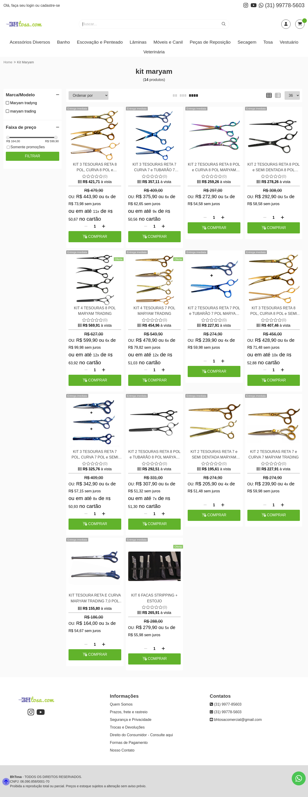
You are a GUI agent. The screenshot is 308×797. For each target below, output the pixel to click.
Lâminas (138, 42)
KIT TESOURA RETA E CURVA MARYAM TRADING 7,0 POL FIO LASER (95, 598)
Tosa (268, 42)
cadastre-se (50, 5)
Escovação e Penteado (100, 42)
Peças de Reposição (210, 42)
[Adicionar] (104, 226)
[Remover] (86, 226)
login (30, 5)
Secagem (247, 42)
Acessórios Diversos (30, 42)
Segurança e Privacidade (130, 720)
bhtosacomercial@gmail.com (236, 720)
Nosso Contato (122, 750)
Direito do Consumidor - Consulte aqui (141, 735)
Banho (63, 42)
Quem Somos (121, 704)
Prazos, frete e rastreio (128, 712)
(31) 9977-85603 (226, 704)
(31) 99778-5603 (282, 5)
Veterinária (154, 51)
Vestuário (289, 42)
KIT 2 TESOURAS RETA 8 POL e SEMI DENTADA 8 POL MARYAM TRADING (273, 167)
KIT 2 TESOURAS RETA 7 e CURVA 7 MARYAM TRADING (274, 454)
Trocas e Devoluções (127, 727)
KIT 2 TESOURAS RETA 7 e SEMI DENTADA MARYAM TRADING (213, 455)
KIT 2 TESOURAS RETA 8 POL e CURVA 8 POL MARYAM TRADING (214, 167)
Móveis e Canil (168, 42)
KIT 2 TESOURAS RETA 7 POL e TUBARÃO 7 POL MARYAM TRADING (214, 311)
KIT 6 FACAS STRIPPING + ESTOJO (154, 598)
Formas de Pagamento (129, 743)
